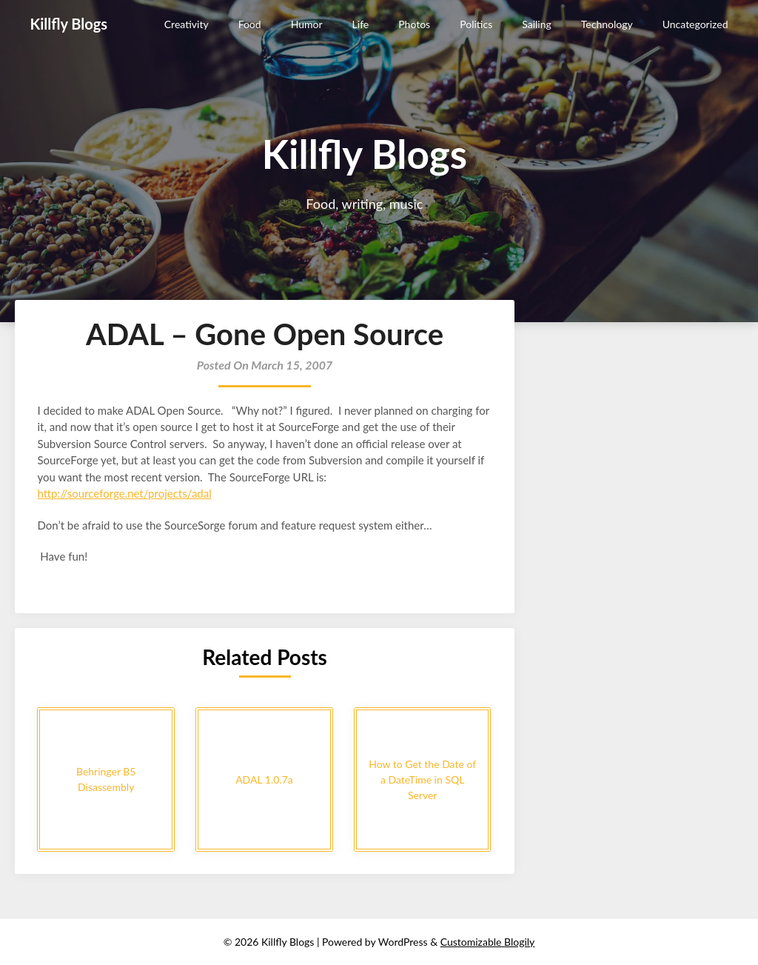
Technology (607, 24)
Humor (307, 24)
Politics (476, 24)
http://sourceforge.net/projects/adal (124, 493)
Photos (414, 24)
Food (249, 24)
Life (360, 24)
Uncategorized (695, 24)
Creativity (186, 24)
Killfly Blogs (68, 24)
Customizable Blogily (487, 941)
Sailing (536, 24)
